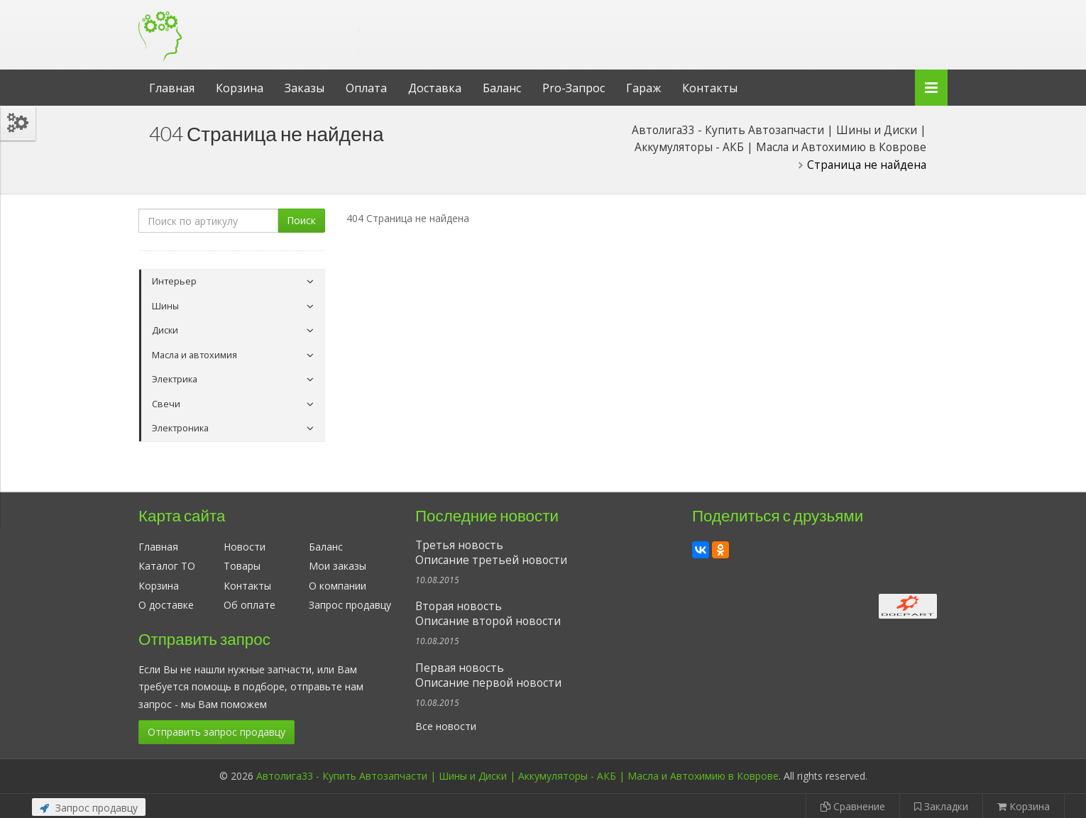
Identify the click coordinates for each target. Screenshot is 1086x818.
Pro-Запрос (573, 88)
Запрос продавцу (350, 605)
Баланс (502, 88)
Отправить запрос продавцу (216, 732)
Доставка (434, 88)
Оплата (366, 88)
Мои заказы (337, 566)
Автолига (255, 24)
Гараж (643, 88)
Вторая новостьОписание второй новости (488, 614)
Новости (244, 546)
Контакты (709, 88)
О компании (337, 585)
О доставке (166, 605)
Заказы (304, 88)
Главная (171, 88)
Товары (242, 566)
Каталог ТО (166, 566)
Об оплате (249, 605)
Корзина (239, 88)
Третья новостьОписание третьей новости (491, 553)
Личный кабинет (850, 13)
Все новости (445, 726)
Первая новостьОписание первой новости (488, 675)
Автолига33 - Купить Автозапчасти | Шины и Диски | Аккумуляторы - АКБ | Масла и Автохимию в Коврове (517, 776)
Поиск (301, 220)
